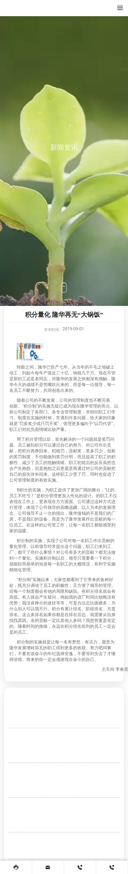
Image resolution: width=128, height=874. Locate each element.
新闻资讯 (64, 163)
